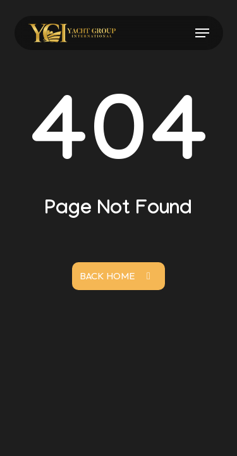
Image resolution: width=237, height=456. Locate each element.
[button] (202, 33)
